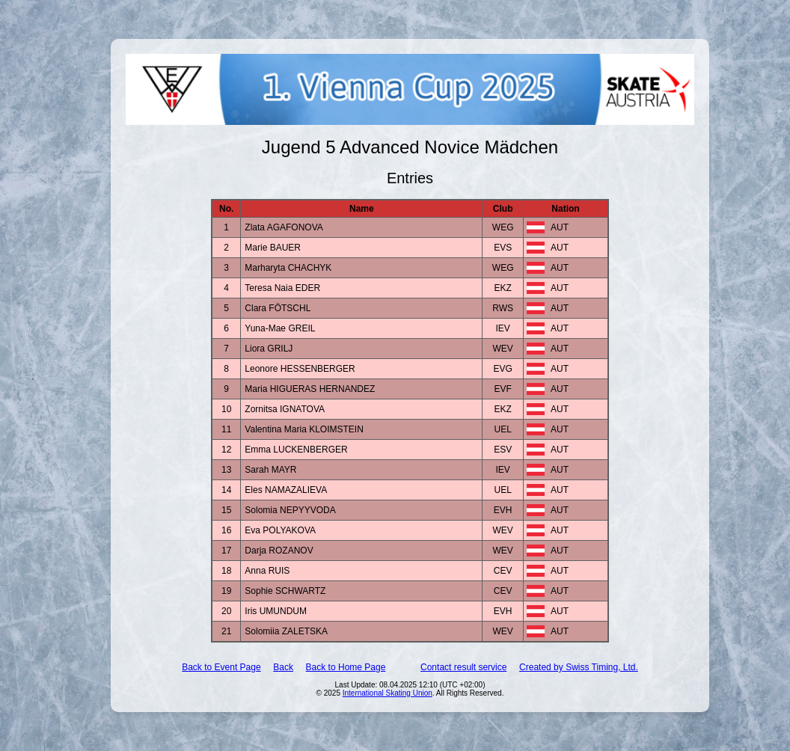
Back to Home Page (346, 667)
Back (283, 667)
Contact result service (463, 667)
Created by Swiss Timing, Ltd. (578, 667)
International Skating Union (387, 693)
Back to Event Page (221, 667)
